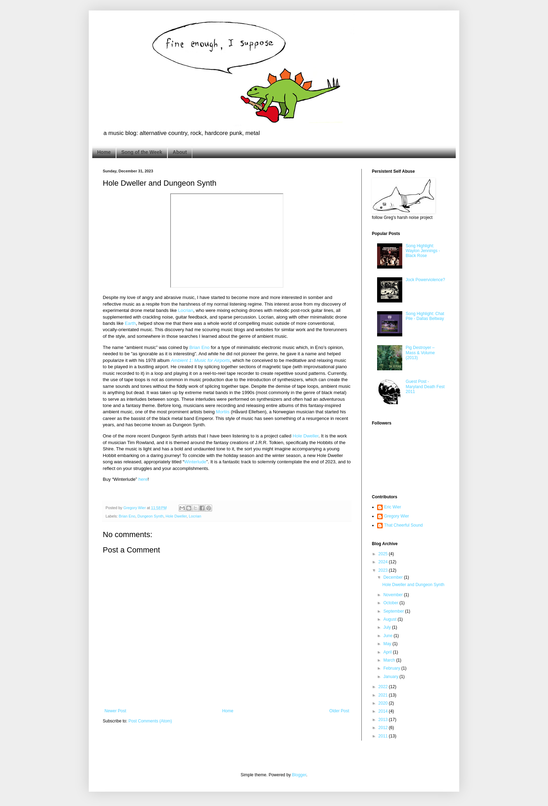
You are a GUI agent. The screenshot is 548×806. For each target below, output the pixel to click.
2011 (383, 736)
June (388, 635)
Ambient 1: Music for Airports (200, 360)
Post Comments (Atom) (150, 721)
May (387, 643)
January (391, 676)
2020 (383, 703)
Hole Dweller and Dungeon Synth (413, 584)
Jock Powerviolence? (425, 279)
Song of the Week (141, 152)
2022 (383, 686)
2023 (383, 570)
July (387, 627)
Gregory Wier (396, 516)
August (390, 619)
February (392, 668)
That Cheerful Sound (403, 525)
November (393, 594)
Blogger (299, 774)
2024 (383, 561)
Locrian (185, 310)
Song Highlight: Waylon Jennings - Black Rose (423, 250)
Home (104, 152)
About (180, 152)
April (388, 652)
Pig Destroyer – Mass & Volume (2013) (420, 352)
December (393, 577)
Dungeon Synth (150, 516)
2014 (383, 711)
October (391, 602)
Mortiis (223, 411)
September (394, 611)
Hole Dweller (305, 435)
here (142, 479)
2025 (383, 553)
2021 (383, 695)
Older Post (339, 710)
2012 (383, 727)
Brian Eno (199, 347)
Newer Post (115, 710)
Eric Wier (392, 507)
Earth (130, 323)
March (389, 660)
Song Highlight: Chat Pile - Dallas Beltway (425, 316)
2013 (383, 719)
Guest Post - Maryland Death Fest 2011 (425, 386)
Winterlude (195, 461)
